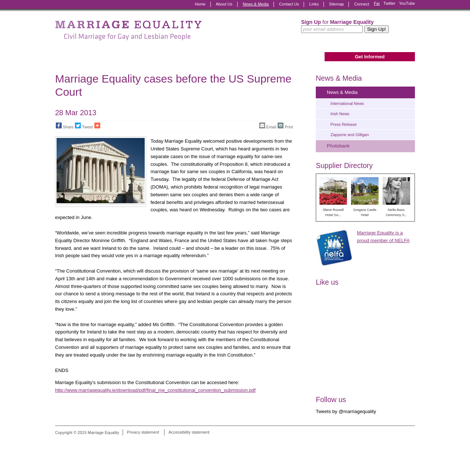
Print (285, 126)
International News (347, 103)
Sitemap (336, 4)
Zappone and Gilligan (349, 134)
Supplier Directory (344, 165)
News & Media (256, 4)
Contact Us (289, 4)
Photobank (338, 146)
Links (314, 4)
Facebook (377, 4)
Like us (327, 282)
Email (267, 126)
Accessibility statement (189, 432)
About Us (224, 4)
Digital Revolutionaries (398, 442)
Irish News (339, 114)
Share (64, 126)
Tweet (84, 126)
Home (200, 4)
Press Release (343, 124)
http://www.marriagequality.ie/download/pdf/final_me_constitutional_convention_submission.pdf (155, 390)
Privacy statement (143, 432)
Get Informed (369, 56)
